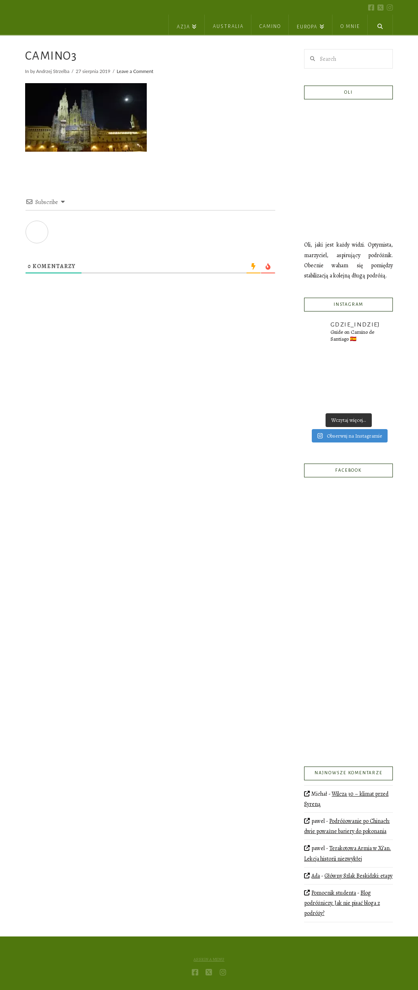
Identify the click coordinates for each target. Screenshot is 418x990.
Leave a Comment (135, 71)
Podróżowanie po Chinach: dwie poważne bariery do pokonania (347, 826)
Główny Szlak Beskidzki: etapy (358, 876)
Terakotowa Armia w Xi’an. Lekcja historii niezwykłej (347, 853)
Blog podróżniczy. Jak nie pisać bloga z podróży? (342, 903)
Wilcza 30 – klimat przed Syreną (346, 799)
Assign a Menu (208, 959)
